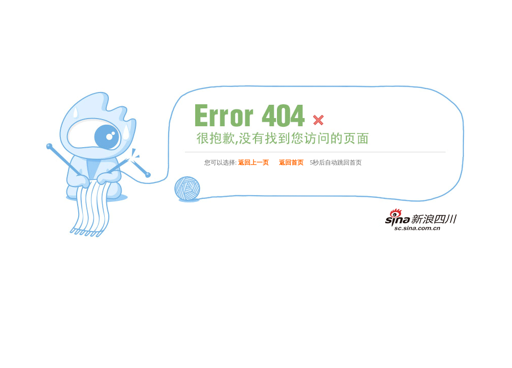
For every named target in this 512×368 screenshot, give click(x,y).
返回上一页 (253, 162)
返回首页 (291, 162)
